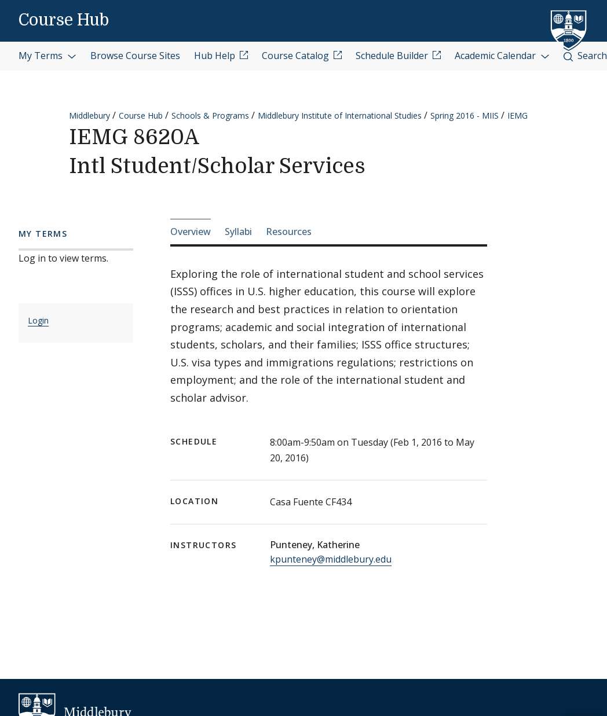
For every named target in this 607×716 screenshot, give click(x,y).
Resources (289, 231)
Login (38, 320)
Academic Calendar (502, 55)
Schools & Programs (210, 115)
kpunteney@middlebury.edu (331, 559)
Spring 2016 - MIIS (464, 115)
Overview (190, 231)
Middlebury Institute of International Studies (340, 115)
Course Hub (64, 20)
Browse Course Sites (135, 55)
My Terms (47, 55)
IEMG (517, 115)
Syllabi (238, 231)
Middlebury (89, 115)
